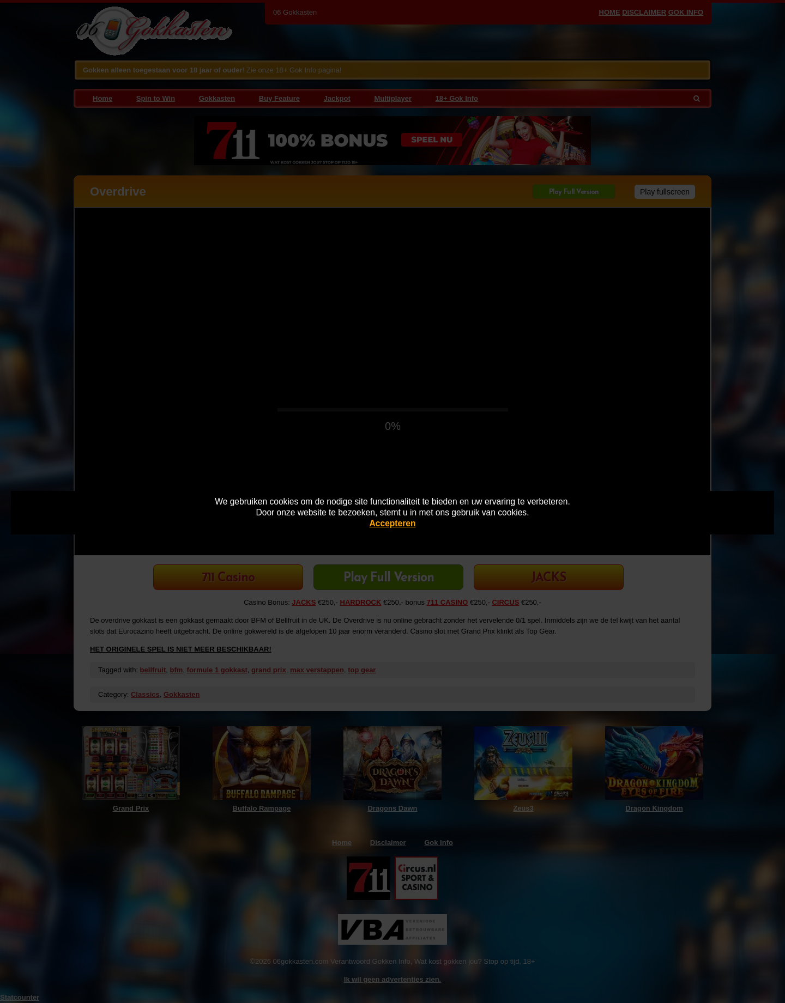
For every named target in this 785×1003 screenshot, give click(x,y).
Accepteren (393, 523)
